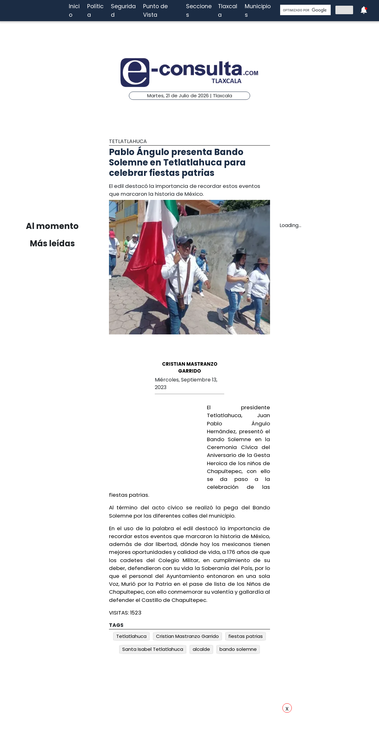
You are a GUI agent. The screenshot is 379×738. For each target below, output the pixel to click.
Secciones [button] (199, 10)
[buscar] (305, 10)
